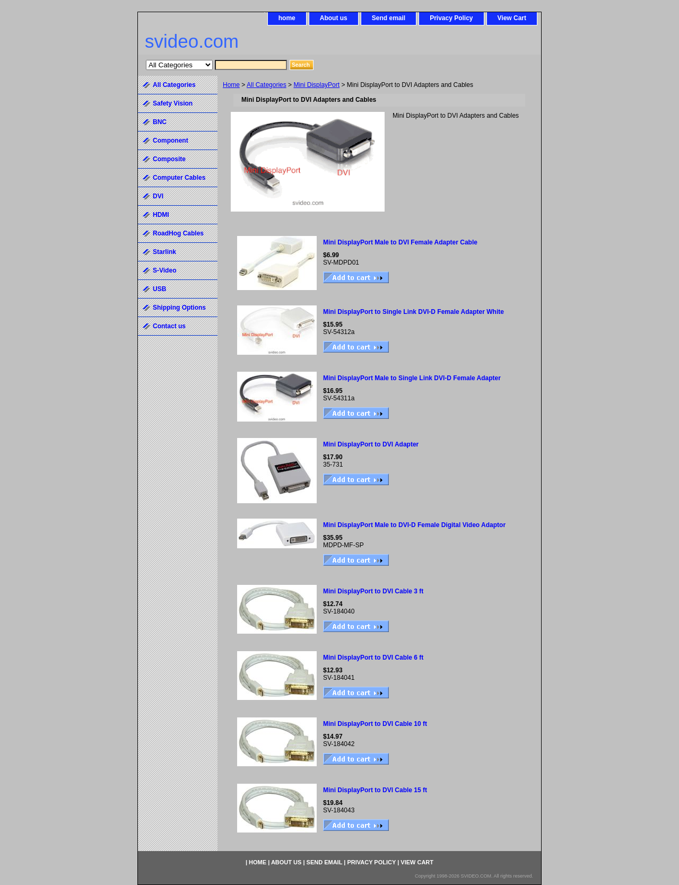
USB (159, 289)
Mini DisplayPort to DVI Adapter (371, 444)
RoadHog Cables (178, 233)
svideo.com (192, 41)
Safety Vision (173, 103)
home (286, 18)
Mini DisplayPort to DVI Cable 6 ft (373, 657)
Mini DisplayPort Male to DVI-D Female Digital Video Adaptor (414, 525)
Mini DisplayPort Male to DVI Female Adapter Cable (400, 242)
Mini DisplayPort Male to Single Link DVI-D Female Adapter (412, 378)
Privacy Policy (451, 18)
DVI (158, 196)
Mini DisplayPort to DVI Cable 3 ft (373, 591)
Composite (169, 159)
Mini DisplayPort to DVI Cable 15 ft (375, 790)
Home (231, 85)
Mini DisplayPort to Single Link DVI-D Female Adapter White (413, 312)
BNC (160, 122)
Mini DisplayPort (316, 85)
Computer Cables (179, 177)
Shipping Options (179, 307)
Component (170, 140)
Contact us (169, 326)
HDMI (161, 214)
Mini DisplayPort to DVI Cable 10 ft (375, 724)
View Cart (512, 18)
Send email (388, 18)
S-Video (164, 270)
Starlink (164, 252)
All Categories (266, 85)
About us (333, 18)
